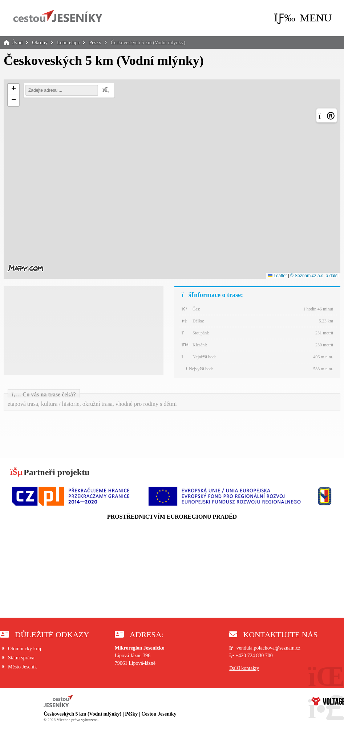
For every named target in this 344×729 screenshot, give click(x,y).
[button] (303, 17)
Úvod (57, 16)
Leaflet (277, 275)
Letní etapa (68, 42)
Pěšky (95, 42)
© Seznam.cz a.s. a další (314, 275)
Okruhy (40, 42)
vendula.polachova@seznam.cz (268, 648)
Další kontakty (244, 668)
